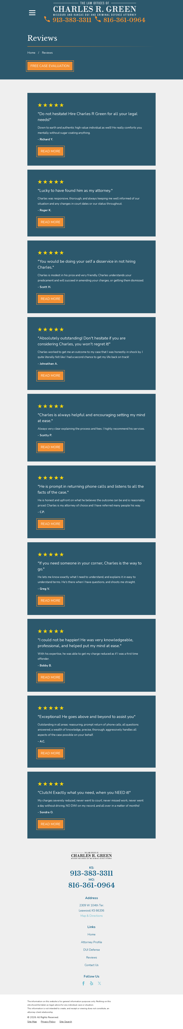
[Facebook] (83, 983)
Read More (50, 151)
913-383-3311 (67, 20)
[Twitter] (99, 983)
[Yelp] (92, 983)
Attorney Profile (91, 942)
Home (91, 934)
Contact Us (92, 965)
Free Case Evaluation (49, 66)
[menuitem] (32, 1022)
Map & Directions (91, 916)
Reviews (91, 957)
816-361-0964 (120, 20)
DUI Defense (91, 950)
